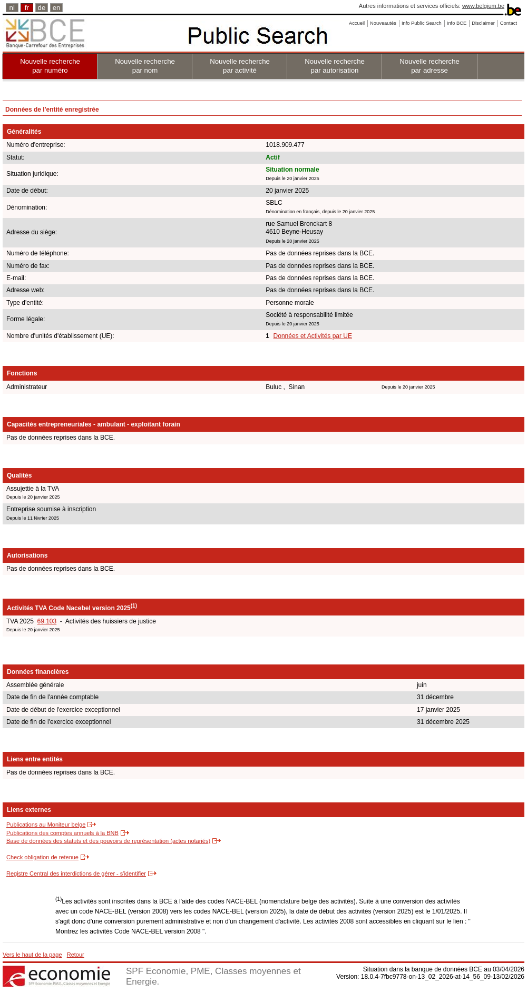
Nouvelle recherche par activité (240, 65)
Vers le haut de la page (32, 954)
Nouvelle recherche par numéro (50, 65)
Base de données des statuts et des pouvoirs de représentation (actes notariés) (108, 841)
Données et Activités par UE (313, 336)
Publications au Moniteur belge (45, 824)
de (42, 8)
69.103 (46, 621)
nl (12, 8)
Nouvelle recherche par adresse (429, 65)
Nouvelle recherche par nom (145, 65)
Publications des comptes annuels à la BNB (62, 833)
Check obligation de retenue (42, 857)
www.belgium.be (483, 6)
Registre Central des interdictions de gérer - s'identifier (76, 873)
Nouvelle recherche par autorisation (335, 65)
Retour (75, 954)
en (57, 8)
